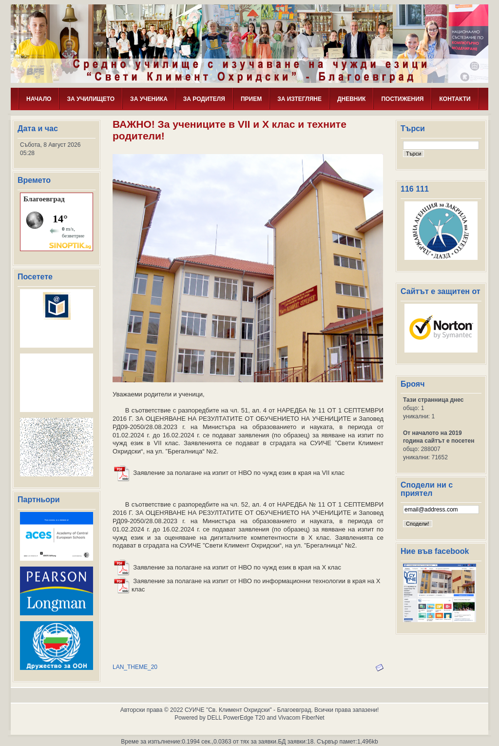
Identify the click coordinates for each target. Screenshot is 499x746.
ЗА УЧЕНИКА (149, 99)
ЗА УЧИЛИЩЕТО (91, 99)
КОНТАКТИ (454, 99)
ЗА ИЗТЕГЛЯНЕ (299, 99)
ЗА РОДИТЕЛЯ (204, 99)
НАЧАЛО (38, 99)
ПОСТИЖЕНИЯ (402, 99)
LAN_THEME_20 (135, 667)
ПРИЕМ (251, 99)
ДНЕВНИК (351, 99)
